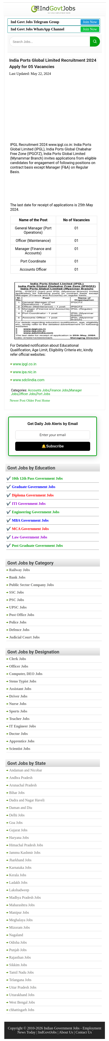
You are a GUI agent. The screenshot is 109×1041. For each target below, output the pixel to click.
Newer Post (18, 400)
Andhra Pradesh (20, 778)
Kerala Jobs (17, 875)
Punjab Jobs (18, 950)
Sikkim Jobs (18, 965)
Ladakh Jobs (18, 882)
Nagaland (16, 935)
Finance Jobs (59, 390)
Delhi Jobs (17, 815)
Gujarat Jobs (18, 830)
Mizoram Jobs (19, 927)
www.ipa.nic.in (24, 372)
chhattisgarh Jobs (21, 1010)
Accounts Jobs (38, 390)
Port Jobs (43, 394)
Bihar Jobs (17, 793)
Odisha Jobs (18, 942)
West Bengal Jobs (22, 1002)
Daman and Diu (20, 808)
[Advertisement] (54, 106)
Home (46, 400)
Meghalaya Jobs (21, 920)
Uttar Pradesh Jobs (22, 987)
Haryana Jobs (19, 838)
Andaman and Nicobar (25, 770)
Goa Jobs (15, 823)
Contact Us (84, 1032)
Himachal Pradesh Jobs (26, 845)
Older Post (33, 400)
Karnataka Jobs (20, 867)
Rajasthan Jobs (20, 957)
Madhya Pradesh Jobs (25, 897)
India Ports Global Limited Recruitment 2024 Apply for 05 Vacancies (52, 63)
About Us (66, 1032)
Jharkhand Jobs (20, 860)
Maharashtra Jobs (22, 905)
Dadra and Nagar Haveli (27, 800)
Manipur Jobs (19, 912)
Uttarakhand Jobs (22, 995)
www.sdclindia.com (29, 380)
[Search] (95, 42)
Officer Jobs (27, 394)
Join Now (90, 22)
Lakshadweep (19, 890)
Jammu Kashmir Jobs (24, 852)
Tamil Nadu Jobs (21, 972)
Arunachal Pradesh (23, 785)
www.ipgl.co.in (25, 364)
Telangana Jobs (20, 980)
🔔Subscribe (53, 446)
